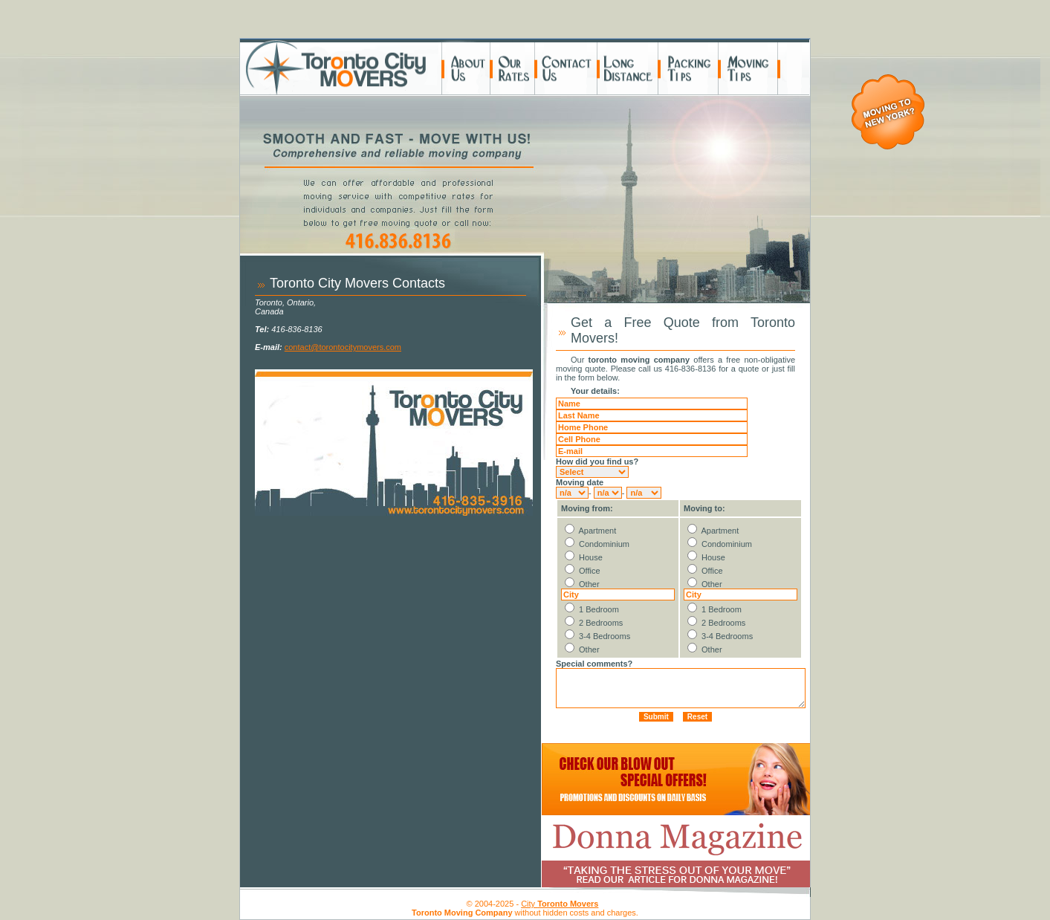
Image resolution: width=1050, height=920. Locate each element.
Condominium (604, 544)
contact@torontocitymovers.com (343, 347)
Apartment (597, 530)
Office (589, 570)
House (591, 557)
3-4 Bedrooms (604, 636)
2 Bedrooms (601, 622)
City (559, 903)
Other (589, 584)
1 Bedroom (599, 609)
